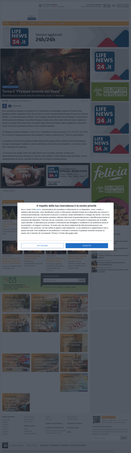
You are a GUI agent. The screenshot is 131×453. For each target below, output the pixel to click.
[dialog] (65, 226)
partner (38, 209)
